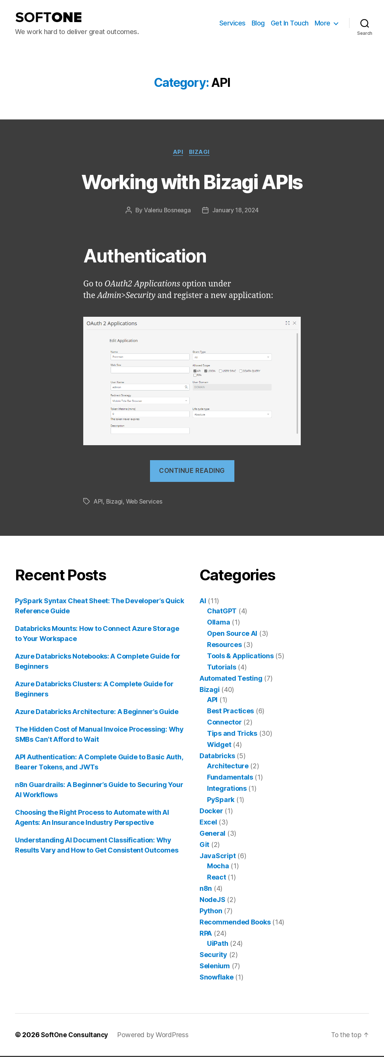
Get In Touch (290, 23)
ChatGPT (222, 612)
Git (204, 846)
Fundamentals (230, 778)
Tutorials (221, 668)
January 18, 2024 (236, 211)
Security (213, 956)
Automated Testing (231, 679)
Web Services (146, 502)
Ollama (218, 623)
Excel (208, 823)
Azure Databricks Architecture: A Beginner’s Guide (96, 713)
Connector (224, 723)
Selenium (215, 967)
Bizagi (201, 152)
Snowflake (217, 978)
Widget (219, 746)
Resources (224, 646)
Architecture (228, 767)
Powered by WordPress (155, 1036)
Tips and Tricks (232, 734)
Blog (258, 23)
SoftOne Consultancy (75, 1036)
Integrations (227, 789)
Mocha (218, 867)
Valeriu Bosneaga (166, 211)
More (322, 23)
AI (203, 602)
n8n (206, 889)
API (178, 152)
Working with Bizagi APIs (192, 181)
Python (211, 912)
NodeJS (212, 901)
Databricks (217, 757)
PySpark (220, 801)
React (216, 878)
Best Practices (230, 712)
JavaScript (218, 857)
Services (232, 23)
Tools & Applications (240, 657)
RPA (206, 934)
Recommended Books (235, 923)
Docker (211, 812)
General (212, 834)
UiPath (217, 944)
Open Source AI (232, 634)
